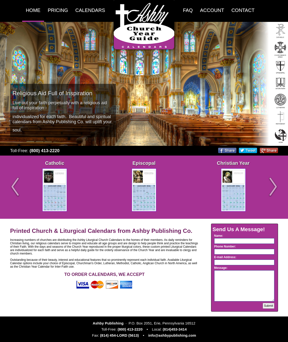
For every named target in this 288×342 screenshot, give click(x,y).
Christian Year (233, 163)
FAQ (188, 10)
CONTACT (242, 10)
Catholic (54, 163)
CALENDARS (90, 10)
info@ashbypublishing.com (172, 335)
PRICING (58, 10)
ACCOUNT (212, 10)
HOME (33, 10)
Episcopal (143, 163)
